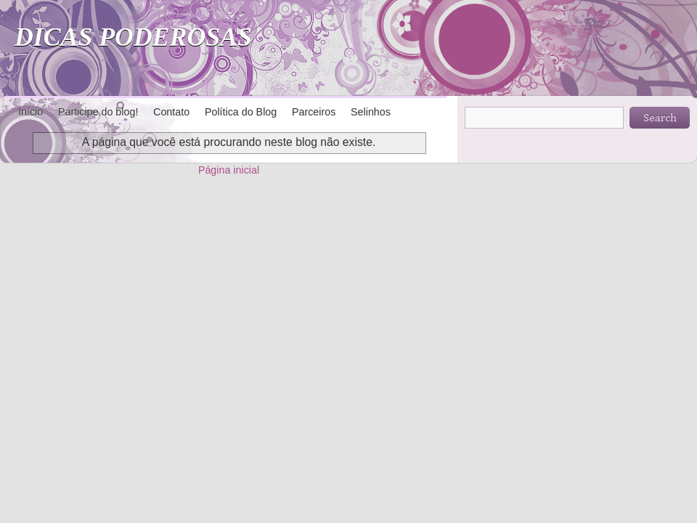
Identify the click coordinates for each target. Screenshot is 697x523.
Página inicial (228, 170)
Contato (171, 112)
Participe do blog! (98, 112)
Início (30, 112)
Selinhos (371, 112)
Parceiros (313, 112)
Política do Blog (241, 112)
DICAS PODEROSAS (133, 37)
